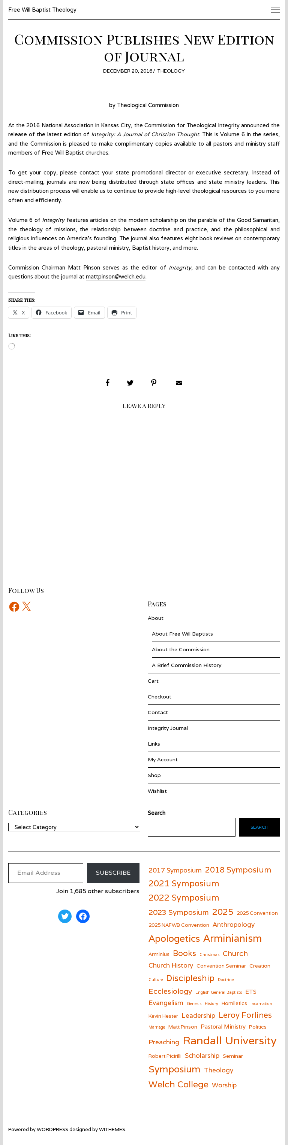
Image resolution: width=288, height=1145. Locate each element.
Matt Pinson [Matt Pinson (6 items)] (182, 1026)
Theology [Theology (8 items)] (218, 1070)
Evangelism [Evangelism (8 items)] (165, 1002)
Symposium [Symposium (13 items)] (174, 1069)
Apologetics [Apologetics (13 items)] (174, 938)
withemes (112, 1129)
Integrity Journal (168, 728)
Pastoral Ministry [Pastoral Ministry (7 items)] (223, 1026)
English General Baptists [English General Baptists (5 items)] (218, 992)
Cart (153, 680)
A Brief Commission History (186, 665)
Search (259, 827)
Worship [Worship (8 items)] (224, 1085)
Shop (154, 775)
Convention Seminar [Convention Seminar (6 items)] (221, 965)
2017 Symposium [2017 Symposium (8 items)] (175, 870)
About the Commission (181, 649)
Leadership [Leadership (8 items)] (198, 1015)
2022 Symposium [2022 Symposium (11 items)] (183, 897)
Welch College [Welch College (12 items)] (178, 1084)
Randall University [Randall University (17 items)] (230, 1040)
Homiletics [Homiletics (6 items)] (234, 1003)
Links (154, 743)
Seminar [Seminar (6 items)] (233, 1056)
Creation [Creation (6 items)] (259, 965)
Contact (158, 712)
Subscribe (113, 873)
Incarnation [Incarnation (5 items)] (261, 1003)
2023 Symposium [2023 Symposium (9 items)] (178, 912)
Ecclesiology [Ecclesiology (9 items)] (170, 991)
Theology (171, 71)
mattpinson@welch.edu (116, 276)
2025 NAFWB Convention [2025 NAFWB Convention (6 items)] (178, 925)
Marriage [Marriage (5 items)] (156, 1027)
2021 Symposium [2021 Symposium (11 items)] (183, 883)
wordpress (52, 1129)
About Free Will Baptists (182, 633)
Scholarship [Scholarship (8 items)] (202, 1055)
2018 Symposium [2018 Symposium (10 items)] (238, 870)
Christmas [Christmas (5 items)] (209, 954)
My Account (163, 759)
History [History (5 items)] (211, 1003)
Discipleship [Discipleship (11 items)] (190, 977)
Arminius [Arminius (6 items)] (159, 954)
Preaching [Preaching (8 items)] (163, 1042)
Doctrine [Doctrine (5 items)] (226, 979)
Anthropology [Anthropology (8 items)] (234, 924)
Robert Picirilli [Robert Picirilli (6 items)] (165, 1056)
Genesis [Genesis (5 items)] (194, 1003)
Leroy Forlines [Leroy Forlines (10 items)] (245, 1015)
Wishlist (157, 791)
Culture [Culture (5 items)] (155, 979)
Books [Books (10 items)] (184, 953)
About (156, 618)
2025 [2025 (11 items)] (222, 911)
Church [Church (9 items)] (235, 953)
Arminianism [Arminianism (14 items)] (232, 938)
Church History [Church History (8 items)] (170, 965)
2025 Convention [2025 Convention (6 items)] (257, 913)
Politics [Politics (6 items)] (258, 1026)
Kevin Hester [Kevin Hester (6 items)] (163, 1015)
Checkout (159, 696)
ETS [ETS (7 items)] (250, 991)
